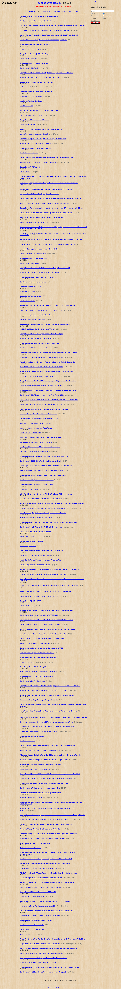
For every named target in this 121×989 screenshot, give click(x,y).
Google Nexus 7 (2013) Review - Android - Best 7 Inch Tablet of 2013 (42, 395)
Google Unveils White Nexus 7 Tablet (32, 925)
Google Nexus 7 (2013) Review (30, 263)
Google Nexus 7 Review (27, 124)
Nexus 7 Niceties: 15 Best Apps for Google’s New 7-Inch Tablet (40, 750)
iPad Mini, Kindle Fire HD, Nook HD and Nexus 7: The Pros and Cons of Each (45, 508)
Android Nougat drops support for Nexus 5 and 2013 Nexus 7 (39, 596)
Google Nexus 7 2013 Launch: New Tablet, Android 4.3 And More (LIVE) (43, 972)
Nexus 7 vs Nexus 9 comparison (30, 433)
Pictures (75, 11)
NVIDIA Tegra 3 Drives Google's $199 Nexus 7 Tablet (37, 329)
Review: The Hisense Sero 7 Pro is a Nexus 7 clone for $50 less (40, 887)
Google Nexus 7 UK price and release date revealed (36, 348)
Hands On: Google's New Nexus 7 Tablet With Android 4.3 (38, 414)
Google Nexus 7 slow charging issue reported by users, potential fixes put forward (46, 213)
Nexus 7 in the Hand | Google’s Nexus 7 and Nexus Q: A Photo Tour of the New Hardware (49, 711)
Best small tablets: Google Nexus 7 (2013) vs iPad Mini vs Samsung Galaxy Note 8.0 (47, 244)
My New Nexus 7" (25, 87)
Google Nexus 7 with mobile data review (33, 282)
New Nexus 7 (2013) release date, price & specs (35, 423)
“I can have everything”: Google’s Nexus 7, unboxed (36, 517)
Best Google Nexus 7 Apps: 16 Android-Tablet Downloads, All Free (41, 470)
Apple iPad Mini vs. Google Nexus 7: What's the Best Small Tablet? (41, 367)
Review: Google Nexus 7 (28, 546)
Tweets (64, 11)
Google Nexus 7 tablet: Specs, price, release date (36, 338)
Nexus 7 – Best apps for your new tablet (33, 253)
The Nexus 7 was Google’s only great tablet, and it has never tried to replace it (45, 30)
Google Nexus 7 (25, 172)
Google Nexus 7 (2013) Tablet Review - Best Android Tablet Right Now (42, 838)
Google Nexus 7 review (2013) (29, 58)
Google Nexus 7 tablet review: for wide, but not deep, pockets (39, 77)
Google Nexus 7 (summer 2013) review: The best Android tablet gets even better (46, 778)
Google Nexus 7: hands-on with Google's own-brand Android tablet (41, 357)
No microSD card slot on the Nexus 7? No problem (36, 442)
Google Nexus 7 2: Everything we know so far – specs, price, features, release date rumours (49, 585)
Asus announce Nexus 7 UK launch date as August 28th (38, 906)
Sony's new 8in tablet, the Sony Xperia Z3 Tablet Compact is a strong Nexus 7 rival (46, 722)
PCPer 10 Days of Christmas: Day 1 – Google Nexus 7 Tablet (39, 376)
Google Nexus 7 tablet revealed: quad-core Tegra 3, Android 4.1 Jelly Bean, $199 (46, 859)
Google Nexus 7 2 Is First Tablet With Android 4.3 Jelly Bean (39, 272)
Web (69, 11)
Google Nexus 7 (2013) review (29, 68)
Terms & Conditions (56, 987)
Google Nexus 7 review (27, 301)
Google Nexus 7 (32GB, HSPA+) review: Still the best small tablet (41, 461)
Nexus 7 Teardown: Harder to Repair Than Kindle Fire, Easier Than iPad (43, 634)
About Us (50, 987)
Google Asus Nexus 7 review (29, 153)
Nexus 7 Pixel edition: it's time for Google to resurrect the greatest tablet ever (44, 203)
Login (92, 1)
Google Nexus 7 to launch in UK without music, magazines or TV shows (43, 690)
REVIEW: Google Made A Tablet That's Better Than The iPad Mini (41, 878)
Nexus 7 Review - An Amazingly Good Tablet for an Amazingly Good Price (43, 40)
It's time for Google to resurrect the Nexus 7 (34, 134)
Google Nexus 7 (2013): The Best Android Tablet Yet (36, 480)
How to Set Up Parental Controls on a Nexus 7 (35, 565)
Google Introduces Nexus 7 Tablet (31, 797)
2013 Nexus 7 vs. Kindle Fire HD (30, 848)
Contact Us (70, 987)
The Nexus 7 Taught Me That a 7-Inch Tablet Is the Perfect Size (40, 829)
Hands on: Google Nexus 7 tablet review (33, 319)
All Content (32, 11)
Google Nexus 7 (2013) (27, 605)
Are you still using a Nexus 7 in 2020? (32, 115)
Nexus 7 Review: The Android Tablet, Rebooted (35, 643)
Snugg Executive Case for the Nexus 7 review (34, 222)
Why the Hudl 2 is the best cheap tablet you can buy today (38, 868)
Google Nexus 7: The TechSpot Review (32, 681)
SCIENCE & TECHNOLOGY (49, 3)
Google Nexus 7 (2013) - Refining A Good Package (36, 143)
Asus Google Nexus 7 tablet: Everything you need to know (38, 671)
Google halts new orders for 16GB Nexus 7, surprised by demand (41, 385)
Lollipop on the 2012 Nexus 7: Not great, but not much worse (39, 194)
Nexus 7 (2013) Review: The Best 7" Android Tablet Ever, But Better (41, 404)
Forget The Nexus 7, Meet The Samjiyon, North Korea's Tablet (40, 944)
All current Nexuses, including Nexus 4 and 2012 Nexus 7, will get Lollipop (44, 760)
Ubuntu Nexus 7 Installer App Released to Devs (35, 555)
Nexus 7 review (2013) (27, 934)
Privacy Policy (65, 987)
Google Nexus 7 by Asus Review (30, 49)
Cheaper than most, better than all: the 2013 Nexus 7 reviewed (40, 624)
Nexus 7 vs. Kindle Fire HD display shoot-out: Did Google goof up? (41, 953)
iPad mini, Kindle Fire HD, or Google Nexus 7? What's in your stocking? (43, 574)
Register (95, 1)
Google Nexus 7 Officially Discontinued (32, 896)
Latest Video (46, 11)
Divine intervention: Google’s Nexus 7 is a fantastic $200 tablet (40, 915)
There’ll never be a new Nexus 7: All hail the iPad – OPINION (39, 731)
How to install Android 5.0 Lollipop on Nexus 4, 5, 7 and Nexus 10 (41, 310)
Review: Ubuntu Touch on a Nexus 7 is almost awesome (38, 162)
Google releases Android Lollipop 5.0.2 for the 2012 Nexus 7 (39, 962)
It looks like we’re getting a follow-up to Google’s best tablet (39, 700)
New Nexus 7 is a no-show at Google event (34, 451)
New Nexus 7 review (26, 106)
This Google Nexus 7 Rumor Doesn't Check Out (35, 21)
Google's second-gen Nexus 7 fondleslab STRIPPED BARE (39, 615)
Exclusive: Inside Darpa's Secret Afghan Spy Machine (37, 653)
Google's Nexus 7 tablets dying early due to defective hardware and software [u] (45, 819)
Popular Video (56, 11)
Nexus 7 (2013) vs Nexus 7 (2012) (31, 536)
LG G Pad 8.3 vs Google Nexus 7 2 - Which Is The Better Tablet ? (41, 499)
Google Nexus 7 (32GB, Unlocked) (31, 96)
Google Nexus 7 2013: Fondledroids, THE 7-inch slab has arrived (41, 527)
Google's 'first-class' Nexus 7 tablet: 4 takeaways (35, 769)
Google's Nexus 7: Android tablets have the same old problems (40, 788)
